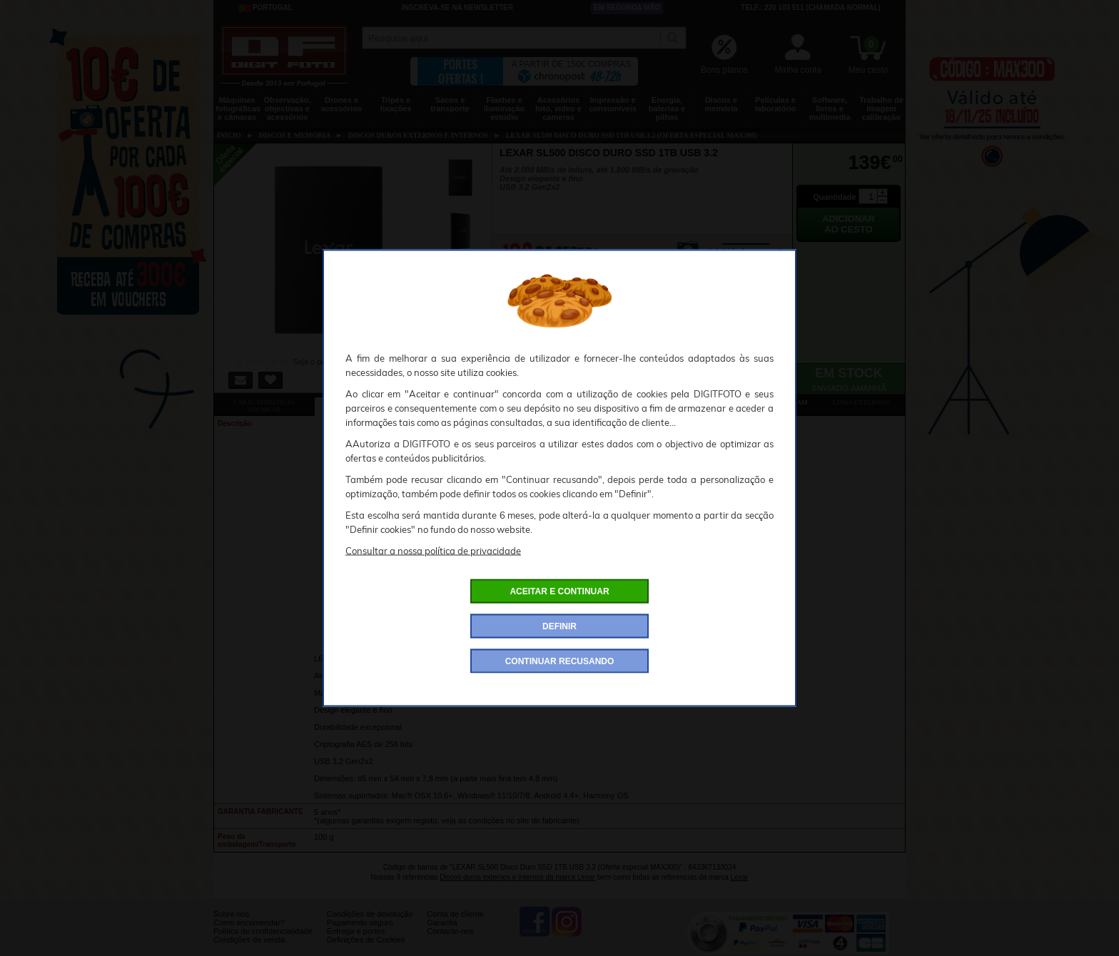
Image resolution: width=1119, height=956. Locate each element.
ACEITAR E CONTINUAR (559, 591)
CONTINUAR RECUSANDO (559, 661)
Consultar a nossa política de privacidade (433, 550)
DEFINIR (559, 626)
